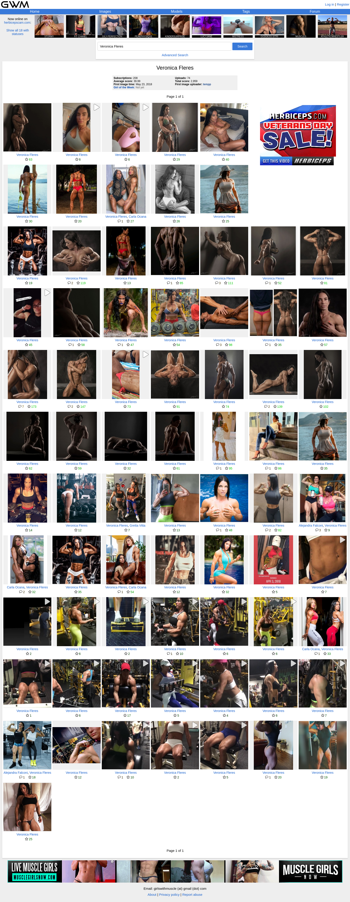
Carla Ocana (137, 216)
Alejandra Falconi (311, 525)
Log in (329, 4)
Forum (315, 11)
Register (343, 4)
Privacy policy (169, 894)
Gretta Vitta (138, 525)
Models (177, 11)
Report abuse (192, 894)
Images (105, 11)
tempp (207, 84)
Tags (246, 11)
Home (35, 11)
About (152, 894)
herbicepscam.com (17, 22)
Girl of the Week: (124, 87)
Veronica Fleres (27, 155)
